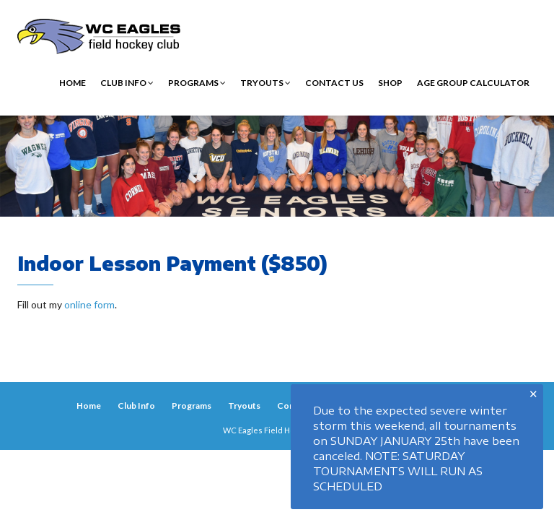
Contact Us (334, 82)
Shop (390, 82)
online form (89, 304)
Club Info (127, 82)
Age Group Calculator (473, 82)
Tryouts (265, 82)
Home (72, 82)
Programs (197, 82)
